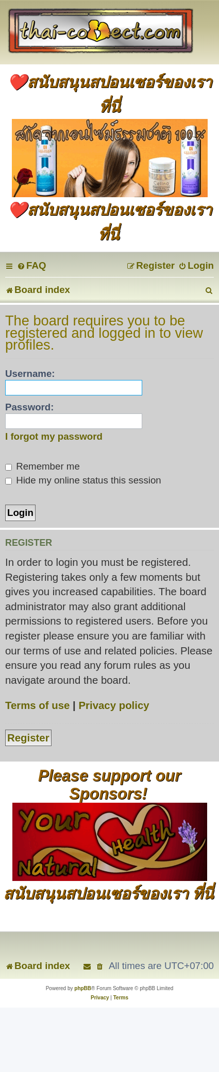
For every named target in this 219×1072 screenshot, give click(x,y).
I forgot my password (54, 436)
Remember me (42, 466)
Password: (29, 407)
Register (28, 738)
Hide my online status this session (83, 480)
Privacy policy (113, 705)
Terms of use (37, 705)
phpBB (82, 988)
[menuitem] (31, 265)
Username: (30, 373)
